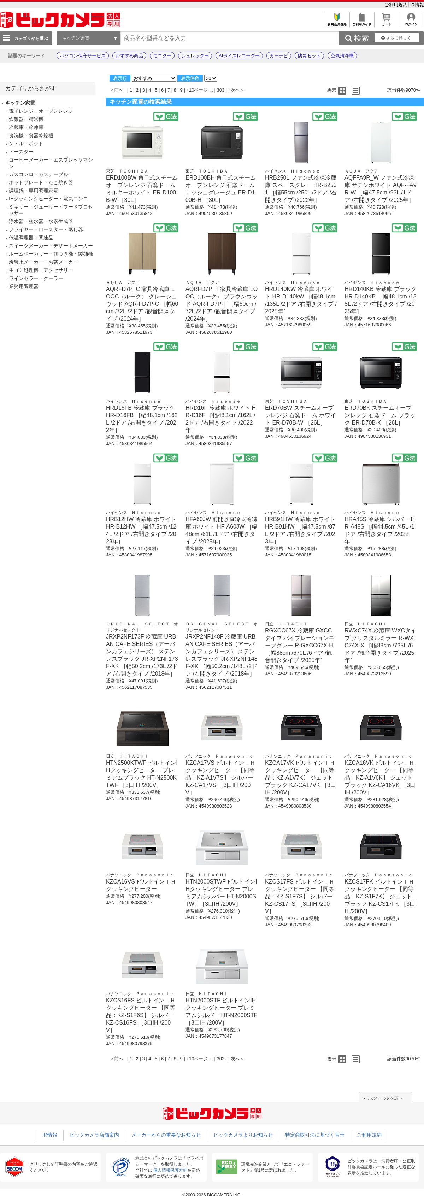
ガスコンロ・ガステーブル (38, 174)
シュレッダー (195, 55)
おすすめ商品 (129, 55)
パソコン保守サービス (83, 55)
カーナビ (279, 55)
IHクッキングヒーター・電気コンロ (48, 199)
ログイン (411, 22)
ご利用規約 (396, 4)
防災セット (309, 55)
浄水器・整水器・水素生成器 (41, 221)
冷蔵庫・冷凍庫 (26, 127)
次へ (235, 90)
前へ (118, 90)
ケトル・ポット (26, 143)
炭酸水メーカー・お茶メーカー (43, 262)
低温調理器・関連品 (31, 237)
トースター (21, 152)
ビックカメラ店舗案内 (94, 1135)
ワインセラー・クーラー (36, 278)
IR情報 (417, 4)
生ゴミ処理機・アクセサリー (41, 270)
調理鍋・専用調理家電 (33, 190)
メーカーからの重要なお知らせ (166, 1135)
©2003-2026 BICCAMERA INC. (212, 1195)
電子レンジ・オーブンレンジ (41, 111)
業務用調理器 (24, 286)
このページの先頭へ (384, 1098)
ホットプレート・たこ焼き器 (41, 182)
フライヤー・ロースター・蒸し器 (46, 229)
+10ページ (197, 90)
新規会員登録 (336, 22)
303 (221, 90)
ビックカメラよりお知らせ (243, 1135)
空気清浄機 (342, 55)
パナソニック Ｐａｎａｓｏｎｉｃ (219, 756)
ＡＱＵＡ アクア (361, 171)
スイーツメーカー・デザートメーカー (51, 246)
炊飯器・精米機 (26, 119)
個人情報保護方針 (170, 1170)
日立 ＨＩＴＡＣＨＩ (286, 624)
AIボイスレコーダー (239, 55)
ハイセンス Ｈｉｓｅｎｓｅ (292, 171)
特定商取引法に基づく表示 (314, 1135)
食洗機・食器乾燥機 (31, 135)
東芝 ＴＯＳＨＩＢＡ (127, 171)
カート (386, 22)
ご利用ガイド (361, 22)
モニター (162, 55)
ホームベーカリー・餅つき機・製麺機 (51, 254)
